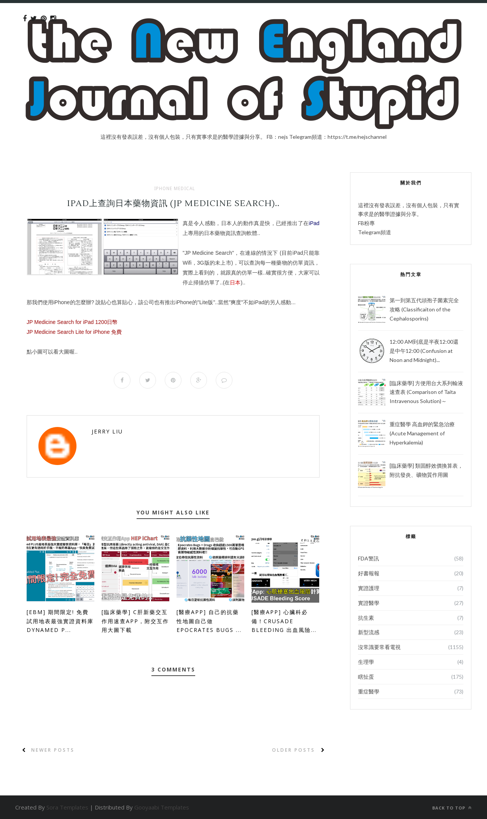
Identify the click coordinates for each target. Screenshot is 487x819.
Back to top (452, 808)
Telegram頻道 (374, 232)
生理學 (366, 662)
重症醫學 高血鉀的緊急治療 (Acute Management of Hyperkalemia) (422, 433)
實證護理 (368, 588)
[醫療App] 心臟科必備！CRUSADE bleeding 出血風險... (284, 621)
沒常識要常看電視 (379, 647)
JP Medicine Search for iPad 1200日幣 (72, 322)
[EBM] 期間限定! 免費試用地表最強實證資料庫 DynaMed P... (60, 621)
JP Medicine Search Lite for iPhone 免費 (74, 332)
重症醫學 (368, 691)
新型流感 (368, 632)
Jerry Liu (107, 431)
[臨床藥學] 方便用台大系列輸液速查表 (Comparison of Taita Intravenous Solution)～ (426, 392)
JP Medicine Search (208, 253)
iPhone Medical (174, 188)
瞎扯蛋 (366, 676)
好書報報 (368, 573)
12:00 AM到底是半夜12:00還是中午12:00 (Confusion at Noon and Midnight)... (424, 350)
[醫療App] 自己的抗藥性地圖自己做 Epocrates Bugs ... (209, 621)
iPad (314, 223)
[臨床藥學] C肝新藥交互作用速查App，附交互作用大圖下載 (135, 621)
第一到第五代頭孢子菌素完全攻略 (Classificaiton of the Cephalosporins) (424, 309)
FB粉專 (366, 223)
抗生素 (366, 617)
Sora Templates (67, 807)
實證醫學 (368, 603)
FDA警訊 (368, 558)
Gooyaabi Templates (161, 807)
